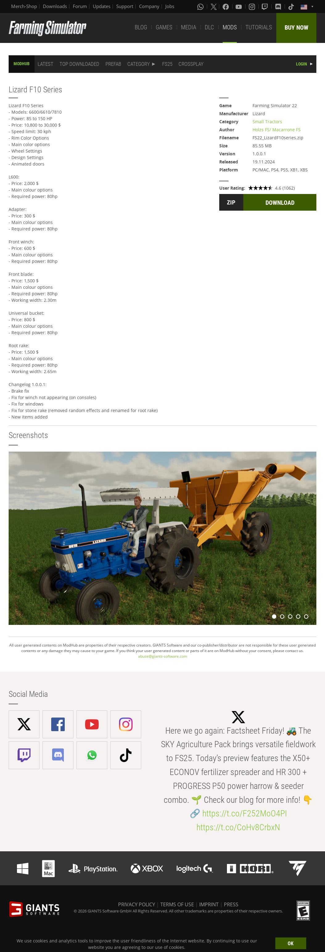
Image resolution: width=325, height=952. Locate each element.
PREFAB (113, 64)
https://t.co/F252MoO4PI (244, 813)
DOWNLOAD (279, 202)
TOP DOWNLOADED (79, 64)
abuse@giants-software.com (162, 656)
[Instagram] (252, 6)
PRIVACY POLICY (136, 904)
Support (124, 6)
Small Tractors (267, 121)
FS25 (167, 64)
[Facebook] (226, 6)
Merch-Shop (24, 6)
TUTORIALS (258, 27)
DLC (209, 27)
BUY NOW (296, 27)
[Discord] (278, 6)
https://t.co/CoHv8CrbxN (238, 827)
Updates (101, 6)
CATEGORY (138, 64)
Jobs (169, 6)
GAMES (164, 27)
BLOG (141, 27)
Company (149, 6)
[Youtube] (239, 6)
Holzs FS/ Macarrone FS (277, 130)
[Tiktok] (291, 6)
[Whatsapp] (201, 6)
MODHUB (22, 63)
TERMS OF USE (177, 904)
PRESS (231, 904)
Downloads (55, 6)
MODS (230, 27)
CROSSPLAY (191, 64)
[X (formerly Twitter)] (214, 6)
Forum (80, 6)
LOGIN (301, 63)
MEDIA (188, 27)
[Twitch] (265, 6)
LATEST (45, 64)
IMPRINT (209, 904)
